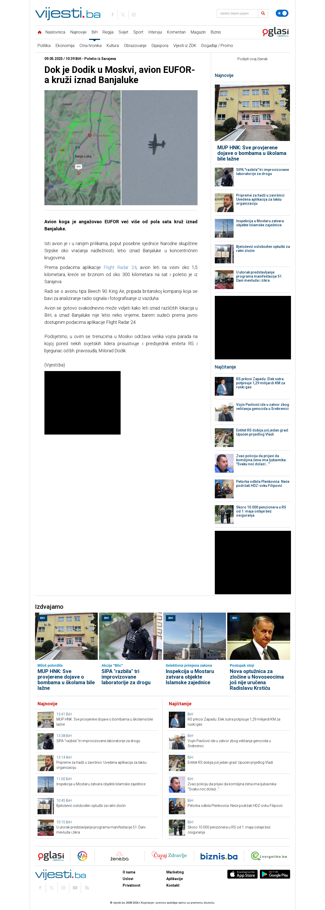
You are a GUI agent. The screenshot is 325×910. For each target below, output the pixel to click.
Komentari (176, 32)
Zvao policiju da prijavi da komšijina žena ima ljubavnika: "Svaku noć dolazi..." (261, 460)
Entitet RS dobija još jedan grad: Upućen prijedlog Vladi (262, 432)
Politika (44, 45)
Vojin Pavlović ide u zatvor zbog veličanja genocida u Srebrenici (262, 407)
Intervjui (155, 32)
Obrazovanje (135, 45)
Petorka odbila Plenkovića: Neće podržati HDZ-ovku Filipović (262, 484)
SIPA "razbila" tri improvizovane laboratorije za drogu (262, 172)
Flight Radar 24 (120, 267)
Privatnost (131, 885)
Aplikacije (174, 879)
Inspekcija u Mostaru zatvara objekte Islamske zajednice (260, 223)
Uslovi (128, 879)
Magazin (198, 32)
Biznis (216, 32)
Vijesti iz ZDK (184, 45)
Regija (108, 32)
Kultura (113, 45)
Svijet (123, 32)
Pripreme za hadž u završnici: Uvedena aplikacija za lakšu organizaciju (260, 199)
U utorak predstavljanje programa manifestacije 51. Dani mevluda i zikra (259, 276)
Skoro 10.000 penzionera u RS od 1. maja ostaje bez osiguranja (261, 511)
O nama (129, 872)
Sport (138, 32)
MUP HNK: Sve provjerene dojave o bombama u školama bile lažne (251, 153)
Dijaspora (160, 45)
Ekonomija (65, 45)
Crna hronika (90, 45)
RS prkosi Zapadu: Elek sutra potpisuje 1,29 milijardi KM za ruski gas (260, 383)
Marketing (175, 872)
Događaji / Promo (217, 45)
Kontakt (173, 885)
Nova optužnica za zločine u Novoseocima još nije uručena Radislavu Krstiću (257, 679)
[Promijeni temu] (282, 13)
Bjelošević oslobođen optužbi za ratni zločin (263, 249)
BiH (95, 32)
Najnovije (78, 32)
